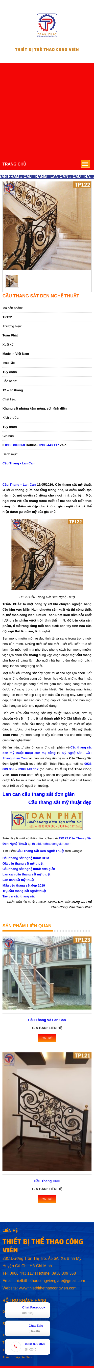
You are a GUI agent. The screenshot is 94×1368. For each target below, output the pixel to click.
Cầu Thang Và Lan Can (47, 1020)
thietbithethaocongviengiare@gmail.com (50, 1281)
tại (59, 753)
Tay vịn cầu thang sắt (18, 896)
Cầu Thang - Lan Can (18, 463)
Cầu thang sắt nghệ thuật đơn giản (28, 869)
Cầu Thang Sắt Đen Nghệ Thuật (40, 851)
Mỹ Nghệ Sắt (72, 753)
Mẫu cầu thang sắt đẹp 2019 (23, 885)
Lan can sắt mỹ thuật (18, 880)
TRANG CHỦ (14, 164)
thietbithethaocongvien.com (51, 844)
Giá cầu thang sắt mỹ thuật (22, 863)
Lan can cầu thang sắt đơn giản (38, 794)
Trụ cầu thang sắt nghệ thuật (24, 891)
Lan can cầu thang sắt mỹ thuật (26, 874)
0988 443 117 (49, 445)
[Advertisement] (46, 109)
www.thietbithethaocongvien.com (47, 1288)
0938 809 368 (15, 445)
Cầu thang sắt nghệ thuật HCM (25, 858)
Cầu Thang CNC (47, 1181)
